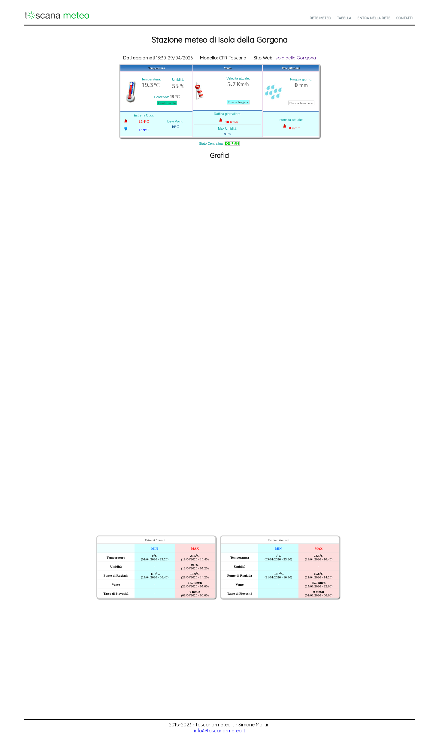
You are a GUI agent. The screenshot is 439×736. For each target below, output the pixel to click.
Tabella (344, 18)
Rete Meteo (320, 18)
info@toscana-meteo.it (219, 731)
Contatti (404, 18)
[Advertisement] (219, 674)
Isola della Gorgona (295, 58)
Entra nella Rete (373, 18)
